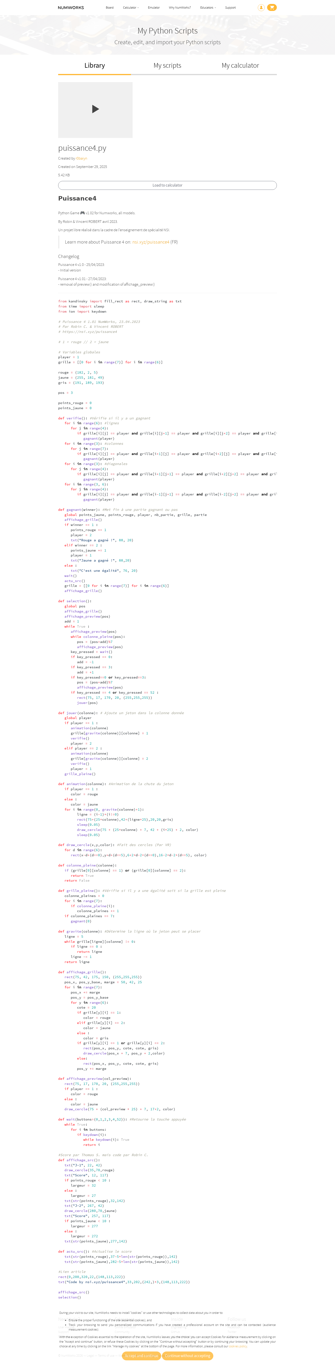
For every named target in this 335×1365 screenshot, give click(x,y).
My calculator (240, 65)
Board (110, 8)
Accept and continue (141, 1356)
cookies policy (238, 1346)
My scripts (167, 65)
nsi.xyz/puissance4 (150, 242)
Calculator (129, 8)
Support (230, 8)
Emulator (154, 8)
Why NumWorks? (180, 8)
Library (94, 65)
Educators (206, 8)
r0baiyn (81, 158)
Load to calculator (167, 185)
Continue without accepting (187, 1356)
